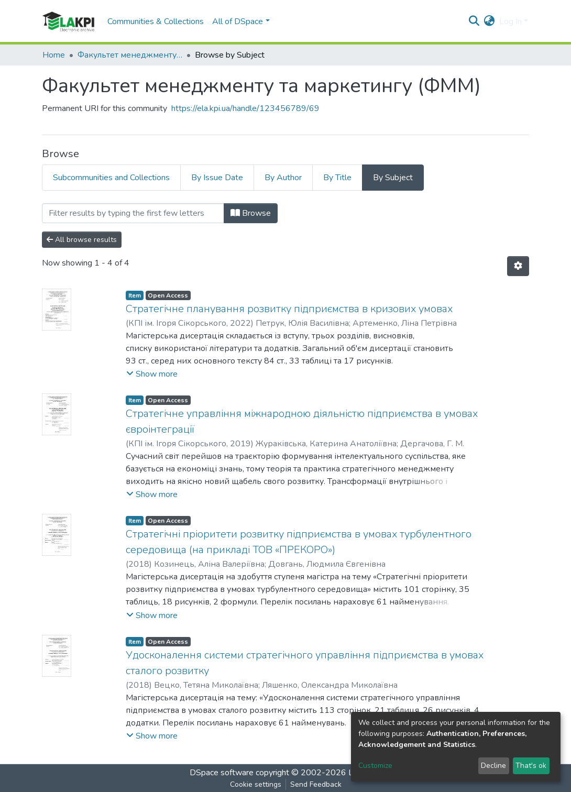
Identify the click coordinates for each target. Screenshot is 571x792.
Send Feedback (316, 784)
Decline (493, 766)
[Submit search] (474, 21)
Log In (510, 21)
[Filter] (133, 213)
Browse (250, 213)
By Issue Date (217, 177)
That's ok (530, 766)
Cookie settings (255, 784)
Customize (375, 766)
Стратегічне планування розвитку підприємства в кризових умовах (289, 309)
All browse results (82, 240)
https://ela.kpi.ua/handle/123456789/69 (245, 108)
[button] (489, 21)
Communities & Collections (155, 21)
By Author (283, 177)
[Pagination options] (518, 266)
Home (53, 55)
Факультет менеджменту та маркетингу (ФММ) (130, 55)
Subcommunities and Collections (111, 177)
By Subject (393, 177)
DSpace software (222, 772)
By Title (337, 177)
